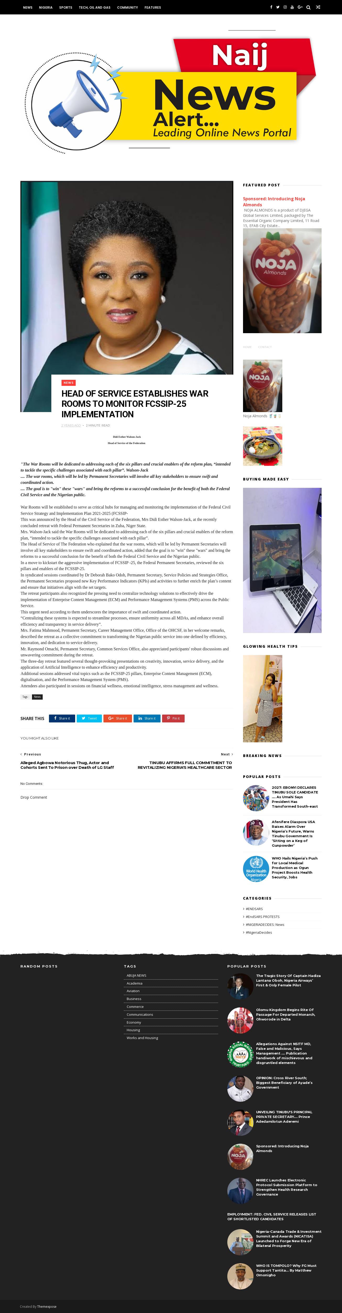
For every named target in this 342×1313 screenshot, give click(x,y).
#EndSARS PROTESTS (263, 916)
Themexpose (47, 1306)
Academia (134, 983)
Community (128, 7)
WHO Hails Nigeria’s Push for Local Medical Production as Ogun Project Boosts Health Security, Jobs (294, 867)
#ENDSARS (254, 908)
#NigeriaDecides (259, 932)
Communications (140, 1014)
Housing (133, 1030)
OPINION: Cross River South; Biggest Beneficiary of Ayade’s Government (284, 1082)
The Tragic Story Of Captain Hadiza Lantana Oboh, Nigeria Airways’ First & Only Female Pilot (288, 980)
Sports (66, 7)
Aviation (133, 990)
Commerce (135, 1006)
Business (134, 998)
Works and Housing (142, 1037)
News (28, 7)
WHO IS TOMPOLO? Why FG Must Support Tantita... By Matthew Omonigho (286, 1270)
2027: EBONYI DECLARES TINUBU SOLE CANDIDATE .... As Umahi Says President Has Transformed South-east (295, 796)
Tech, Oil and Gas (95, 7)
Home (247, 347)
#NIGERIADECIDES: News (265, 924)
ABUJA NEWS (136, 975)
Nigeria (46, 7)
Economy (134, 1022)
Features (153, 7)
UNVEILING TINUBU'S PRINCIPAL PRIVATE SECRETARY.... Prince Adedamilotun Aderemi (284, 1116)
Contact (265, 347)
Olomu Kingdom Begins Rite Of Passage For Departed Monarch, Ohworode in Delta (285, 1014)
